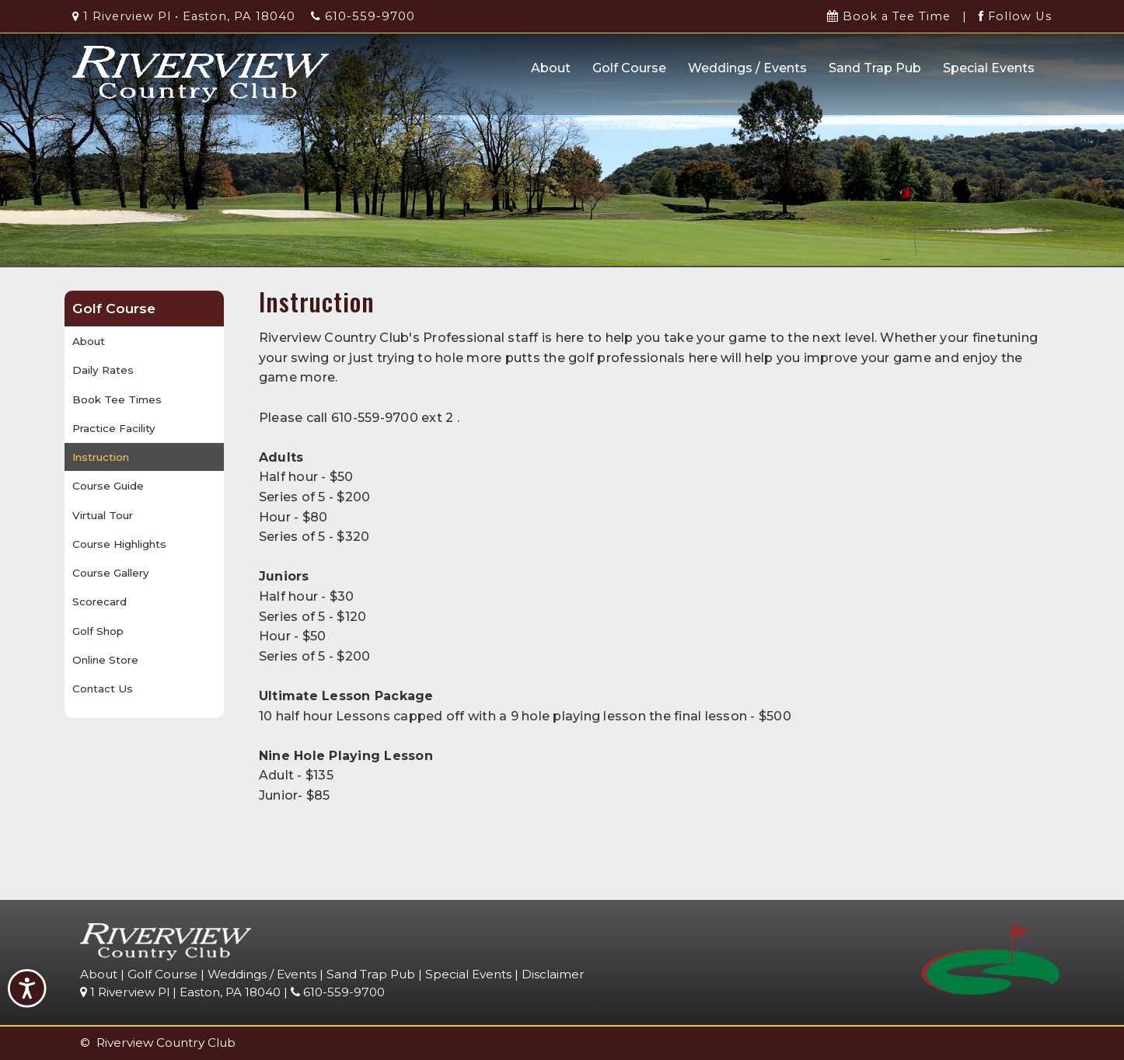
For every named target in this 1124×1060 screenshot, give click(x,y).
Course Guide (108, 485)
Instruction (100, 457)
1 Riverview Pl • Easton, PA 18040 (183, 16)
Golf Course (629, 68)
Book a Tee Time (889, 16)
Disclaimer (553, 974)
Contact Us (102, 688)
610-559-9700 (363, 16)
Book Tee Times (117, 399)
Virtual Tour (102, 515)
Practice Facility (113, 428)
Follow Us (1015, 16)
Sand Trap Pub (875, 68)
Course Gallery (110, 573)
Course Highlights (119, 544)
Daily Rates (103, 370)
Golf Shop (98, 631)
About (551, 68)
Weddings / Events (747, 68)
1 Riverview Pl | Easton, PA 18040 (180, 992)
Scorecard (99, 601)
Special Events (989, 68)
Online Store (105, 660)
